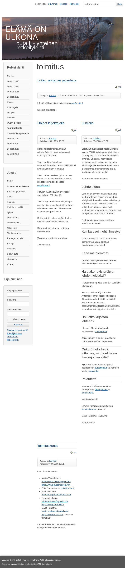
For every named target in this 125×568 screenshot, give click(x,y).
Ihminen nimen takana (18, 186)
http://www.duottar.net (52, 514)
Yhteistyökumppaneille (18, 133)
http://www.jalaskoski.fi (53, 504)
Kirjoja (10, 196)
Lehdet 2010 (13, 149)
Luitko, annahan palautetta (56, 80)
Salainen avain (14, 309)
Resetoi (63, 4)
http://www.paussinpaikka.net (56, 484)
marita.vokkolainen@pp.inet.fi (56, 481)
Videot (10, 264)
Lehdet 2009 (13, 154)
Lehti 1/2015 (13, 86)
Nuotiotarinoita (14, 233)
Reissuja (11, 248)
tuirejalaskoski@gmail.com (55, 501)
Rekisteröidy (13, 340)
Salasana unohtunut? (17, 330)
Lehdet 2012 (13, 138)
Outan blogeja (14, 123)
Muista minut (19, 319)
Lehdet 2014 (13, 91)
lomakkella (93, 371)
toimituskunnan (88, 409)
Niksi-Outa (12, 228)
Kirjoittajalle (12, 107)
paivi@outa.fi (67, 488)
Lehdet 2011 (13, 143)
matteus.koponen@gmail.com (56, 494)
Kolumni (11, 202)
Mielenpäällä (13, 222)
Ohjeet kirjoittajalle (51, 123)
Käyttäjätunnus (14, 290)
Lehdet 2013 (13, 97)
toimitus (52, 95)
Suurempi (52, 4)
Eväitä (10, 181)
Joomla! (5, 564)
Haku (119, 4)
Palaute (11, 117)
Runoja (10, 243)
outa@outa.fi (76, 103)
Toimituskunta (14, 128)
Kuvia (10, 102)
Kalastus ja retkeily (16, 191)
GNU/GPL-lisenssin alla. (42, 564)
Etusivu (10, 76)
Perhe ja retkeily (15, 238)
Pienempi (74, 4)
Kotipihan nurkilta (15, 207)
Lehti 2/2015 (13, 81)
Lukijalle (11, 112)
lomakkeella (87, 392)
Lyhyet (10, 212)
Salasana (11, 299)
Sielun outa (12, 254)
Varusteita (12, 259)
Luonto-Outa (13, 217)
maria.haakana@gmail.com (55, 511)
